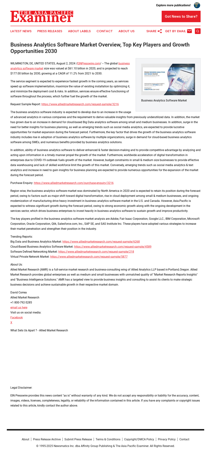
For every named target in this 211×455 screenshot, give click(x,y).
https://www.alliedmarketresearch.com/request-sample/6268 (101, 241)
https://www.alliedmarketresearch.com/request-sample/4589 (112, 246)
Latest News (21, 31)
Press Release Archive (47, 439)
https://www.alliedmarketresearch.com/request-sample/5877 (89, 256)
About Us (126, 31)
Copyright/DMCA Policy (139, 439)
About (25, 439)
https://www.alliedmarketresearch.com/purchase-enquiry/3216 (74, 183)
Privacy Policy (167, 439)
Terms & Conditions (108, 439)
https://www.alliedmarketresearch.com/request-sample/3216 (80, 104)
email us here (18, 307)
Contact (105, 31)
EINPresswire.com (88, 63)
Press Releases (49, 31)
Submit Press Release (78, 439)
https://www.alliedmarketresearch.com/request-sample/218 (96, 251)
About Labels (79, 31)
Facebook (16, 317)
